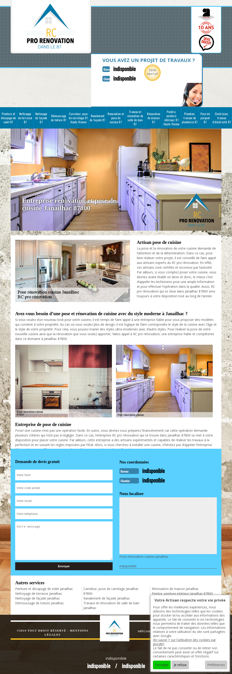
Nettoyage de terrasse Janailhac (38, 592)
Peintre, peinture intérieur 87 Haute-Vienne (172, 117)
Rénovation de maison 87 (153, 117)
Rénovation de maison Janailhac (175, 587)
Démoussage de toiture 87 (59, 117)
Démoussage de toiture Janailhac (39, 601)
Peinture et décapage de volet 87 (8, 117)
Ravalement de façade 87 (98, 117)
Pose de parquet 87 (205, 117)
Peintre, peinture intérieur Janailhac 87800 (182, 592)
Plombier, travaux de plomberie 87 (190, 117)
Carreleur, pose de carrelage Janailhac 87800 (111, 589)
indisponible (118, 68)
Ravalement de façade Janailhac (106, 596)
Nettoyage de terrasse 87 (25, 117)
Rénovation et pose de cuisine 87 (116, 117)
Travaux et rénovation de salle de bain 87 (135, 117)
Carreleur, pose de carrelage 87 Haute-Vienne (78, 117)
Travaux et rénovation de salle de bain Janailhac (111, 603)
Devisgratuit (147, 72)
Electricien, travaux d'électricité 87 (222, 117)
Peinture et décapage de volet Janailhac (44, 587)
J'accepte (161, 665)
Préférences (216, 665)
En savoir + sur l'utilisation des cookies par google (184, 642)
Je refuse (180, 665)
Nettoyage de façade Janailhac (37, 596)
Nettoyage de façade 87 (41, 117)
